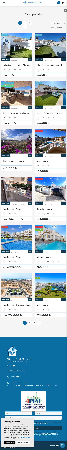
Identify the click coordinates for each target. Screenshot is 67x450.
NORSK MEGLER (33, 3)
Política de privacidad (53, 422)
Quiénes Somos (17, 385)
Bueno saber (39, 385)
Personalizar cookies (22, 442)
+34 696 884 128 (13, 377)
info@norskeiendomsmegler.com (20, 383)
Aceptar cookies (10, 442)
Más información (26, 438)
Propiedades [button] (28, 385)
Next (30, 45)
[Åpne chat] (62, 445)
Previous (3, 45)
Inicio (8, 385)
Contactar (49, 385)
